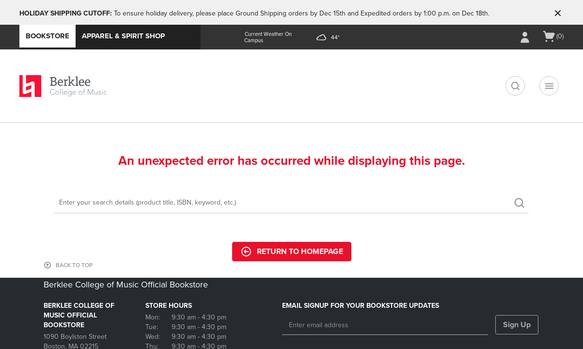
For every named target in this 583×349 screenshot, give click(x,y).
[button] (558, 13)
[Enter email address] (385, 325)
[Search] (291, 202)
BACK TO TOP (74, 265)
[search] (515, 85)
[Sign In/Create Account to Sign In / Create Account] (525, 37)
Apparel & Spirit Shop (123, 36)
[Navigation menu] (549, 85)
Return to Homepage (291, 251)
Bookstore (47, 36)
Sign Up (517, 325)
